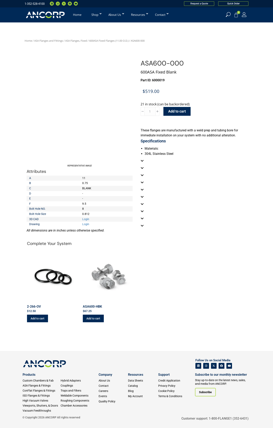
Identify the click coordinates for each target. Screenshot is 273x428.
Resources (135, 375)
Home (28, 40)
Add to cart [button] (37, 318)
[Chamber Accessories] (80, 406)
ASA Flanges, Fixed (76, 40)
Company (105, 375)
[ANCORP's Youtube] (229, 366)
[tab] (194, 160)
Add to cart (177, 111)
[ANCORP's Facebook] (221, 366)
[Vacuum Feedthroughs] (42, 411)
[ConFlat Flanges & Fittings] (42, 391)
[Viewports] (42, 406)
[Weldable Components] (80, 396)
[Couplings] (80, 386)
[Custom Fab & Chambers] (42, 381)
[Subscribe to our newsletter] (205, 392)
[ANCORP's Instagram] (206, 366)
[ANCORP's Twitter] (214, 366)
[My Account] (244, 14)
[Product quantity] (150, 111)
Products (29, 375)
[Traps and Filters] (80, 391)
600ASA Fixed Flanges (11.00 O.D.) (109, 40)
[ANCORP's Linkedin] (198, 366)
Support (164, 375)
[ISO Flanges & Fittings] (42, 396)
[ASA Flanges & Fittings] (42, 386)
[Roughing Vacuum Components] (80, 401)
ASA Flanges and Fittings (48, 40)
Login (85, 219)
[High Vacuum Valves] (42, 401)
